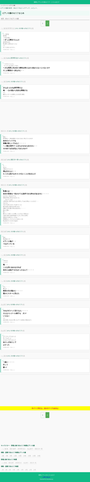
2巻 (3, 456)
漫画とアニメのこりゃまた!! (46, 475)
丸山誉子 (4, 304)
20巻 (27, 159)
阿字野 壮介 (11, 28)
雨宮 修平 (4, 159)
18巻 (24, 231)
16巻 (24, 255)
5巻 (24, 356)
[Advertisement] (45, 116)
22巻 (25, 131)
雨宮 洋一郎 (5, 131)
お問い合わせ (46, 477)
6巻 (23, 304)
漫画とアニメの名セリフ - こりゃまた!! (46, 2)
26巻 (32, 28)
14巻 (24, 281)
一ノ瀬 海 (4, 28)
